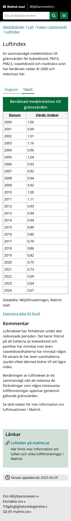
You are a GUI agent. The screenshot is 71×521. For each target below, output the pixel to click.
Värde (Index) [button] (47, 115)
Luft (31, 27)
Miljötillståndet (13, 27)
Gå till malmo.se (16, 511)
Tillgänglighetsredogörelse (24, 506)
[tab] (12, 89)
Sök (54, 16)
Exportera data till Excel (21, 313)
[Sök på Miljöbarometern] (26, 16)
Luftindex (12, 32)
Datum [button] (15, 115)
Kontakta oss (13, 501)
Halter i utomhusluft (52, 27)
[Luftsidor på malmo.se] (35, 452)
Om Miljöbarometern (20, 496)
